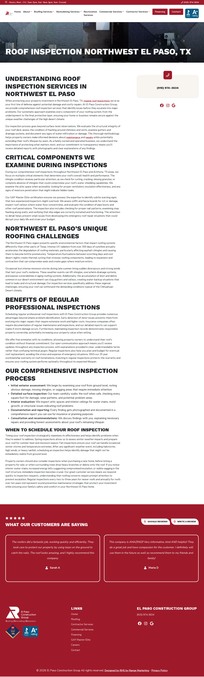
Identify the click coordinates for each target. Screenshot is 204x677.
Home (17, 12)
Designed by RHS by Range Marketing (126, 671)
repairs (90, 137)
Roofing (76, 619)
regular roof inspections (98, 101)
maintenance (73, 137)
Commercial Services (110, 12)
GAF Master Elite (81, 640)
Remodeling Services (67, 12)
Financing (160, 12)
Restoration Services (90, 13)
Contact (176, 12)
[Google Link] (174, 107)
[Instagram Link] (168, 107)
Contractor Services (137, 12)
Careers (75, 645)
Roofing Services (43, 12)
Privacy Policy (161, 671)
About (26, 12)
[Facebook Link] (160, 107)
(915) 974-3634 (190, 2)
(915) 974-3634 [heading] (168, 89)
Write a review (183, 522)
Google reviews (149, 522)
